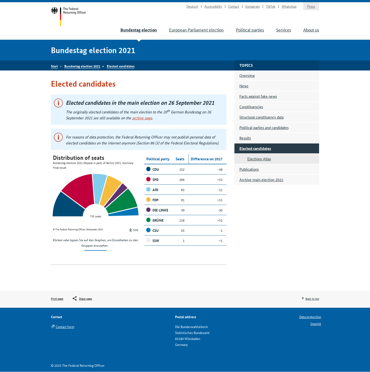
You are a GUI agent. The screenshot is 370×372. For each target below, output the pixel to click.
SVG (135, 230)
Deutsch (192, 6)
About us (311, 30)
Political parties (250, 30)
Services (283, 30)
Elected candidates (121, 66)
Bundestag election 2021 (82, 66)
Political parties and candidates (264, 127)
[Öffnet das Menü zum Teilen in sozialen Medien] (82, 299)
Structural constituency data (261, 117)
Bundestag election (138, 30)
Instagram (252, 6)
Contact (233, 6)
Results (245, 138)
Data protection (310, 316)
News (243, 86)
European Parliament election (196, 30)
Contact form (65, 326)
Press (311, 6)
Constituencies (251, 106)
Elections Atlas (259, 159)
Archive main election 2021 (261, 179)
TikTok (270, 6)
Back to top (312, 298)
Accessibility (213, 6)
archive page (142, 118)
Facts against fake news (258, 96)
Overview (247, 75)
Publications (249, 169)
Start (68, 16)
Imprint (315, 323)
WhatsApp (289, 6)
